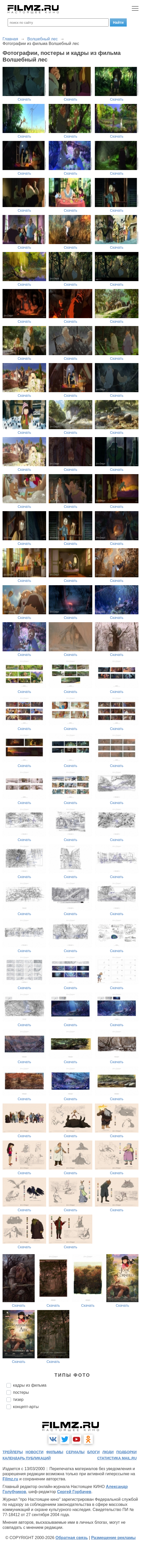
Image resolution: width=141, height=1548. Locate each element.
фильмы (54, 1452)
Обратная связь (72, 1537)
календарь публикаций (27, 1458)
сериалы (75, 1452)
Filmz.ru (10, 1479)
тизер (18, 1399)
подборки (126, 1452)
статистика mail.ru (117, 1458)
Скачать (24, 99)
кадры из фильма (29, 1385)
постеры (21, 1392)
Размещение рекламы (113, 1537)
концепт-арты (26, 1407)
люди (108, 1452)
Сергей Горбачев (74, 1492)
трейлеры (13, 1452)
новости (34, 1452)
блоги (93, 1452)
